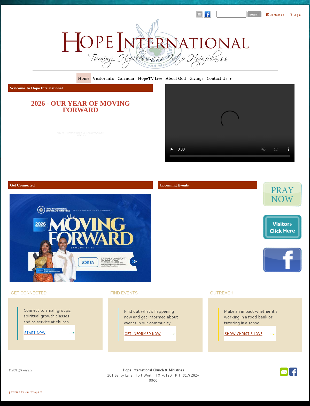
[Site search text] (231, 14)
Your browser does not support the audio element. (230, 123)
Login (297, 15)
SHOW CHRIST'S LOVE (243, 333)
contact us (277, 15)
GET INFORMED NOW (143, 333)
